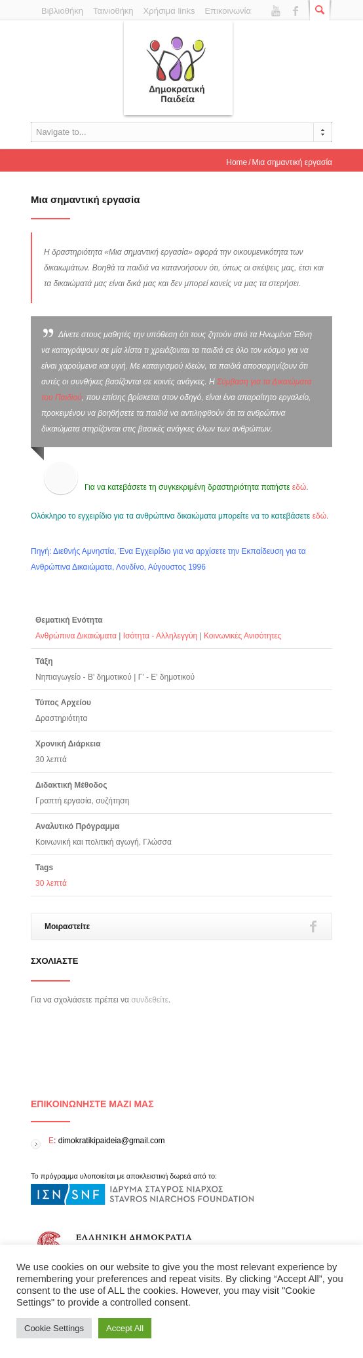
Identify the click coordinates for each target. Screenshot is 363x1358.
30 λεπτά (51, 883)
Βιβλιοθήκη (62, 11)
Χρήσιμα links (169, 11)
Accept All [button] (124, 1328)
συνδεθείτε (149, 999)
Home (236, 162)
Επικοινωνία (227, 11)
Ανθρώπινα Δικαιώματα (76, 635)
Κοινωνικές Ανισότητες (243, 635)
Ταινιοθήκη (113, 11)
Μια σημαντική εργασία (85, 199)
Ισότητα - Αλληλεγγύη (160, 635)
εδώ (299, 487)
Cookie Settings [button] (54, 1328)
